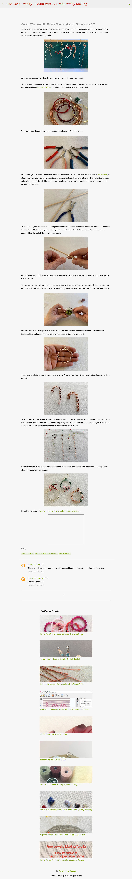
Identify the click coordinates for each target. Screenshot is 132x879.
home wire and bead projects (46, 553)
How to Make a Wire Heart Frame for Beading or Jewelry (62, 860)
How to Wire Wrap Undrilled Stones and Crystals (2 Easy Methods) (66, 810)
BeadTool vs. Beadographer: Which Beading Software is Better (64, 709)
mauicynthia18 (34, 565)
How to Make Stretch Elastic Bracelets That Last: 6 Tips (61, 634)
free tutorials (27, 553)
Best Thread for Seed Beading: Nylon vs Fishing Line (60, 785)
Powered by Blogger (66, 871)
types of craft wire (44, 87)
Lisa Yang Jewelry (35, 578)
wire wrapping (64, 553)
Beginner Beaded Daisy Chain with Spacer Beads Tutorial (62, 835)
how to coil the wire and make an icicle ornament (60, 511)
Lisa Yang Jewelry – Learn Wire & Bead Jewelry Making (46, 4)
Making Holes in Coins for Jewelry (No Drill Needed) (60, 659)
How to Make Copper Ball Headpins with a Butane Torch (61, 684)
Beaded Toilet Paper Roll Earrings (53, 759)
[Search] (90, 4)
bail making (102, 175)
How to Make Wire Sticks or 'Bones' (53, 734)
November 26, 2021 (36, 572)
